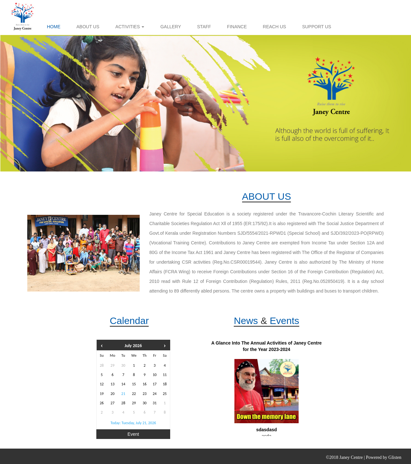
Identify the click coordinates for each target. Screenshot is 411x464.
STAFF (204, 26)
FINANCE (237, 26)
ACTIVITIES (129, 26)
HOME (53, 26)
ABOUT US (87, 26)
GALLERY (170, 26)
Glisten (395, 457)
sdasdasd (266, 429)
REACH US (274, 26)
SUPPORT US (316, 26)
